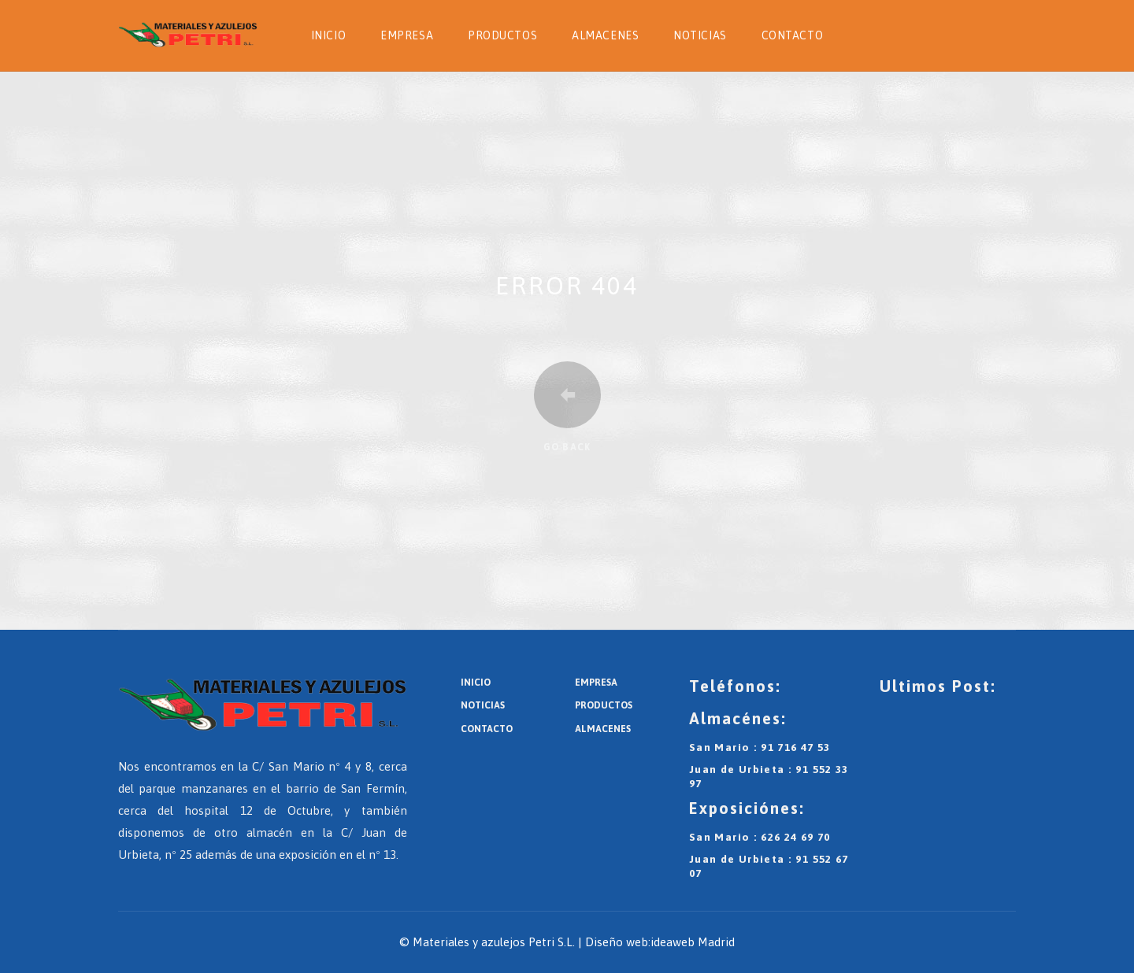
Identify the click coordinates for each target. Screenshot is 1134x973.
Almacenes (605, 35)
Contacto (792, 35)
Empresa (406, 35)
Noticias (699, 35)
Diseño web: (617, 942)
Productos (502, 35)
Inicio (328, 35)
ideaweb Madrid (692, 942)
